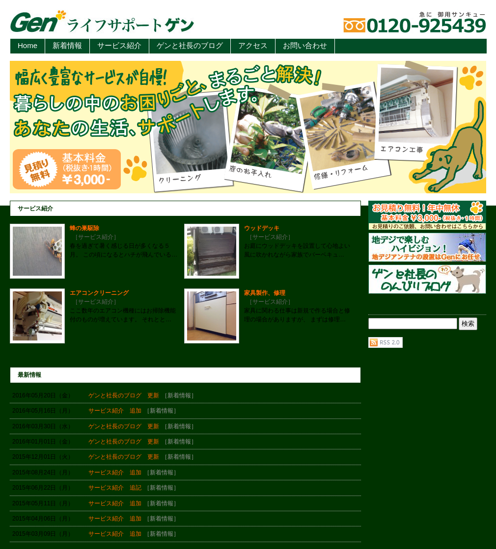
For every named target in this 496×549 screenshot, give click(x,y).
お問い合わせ (305, 45)
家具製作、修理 (264, 292)
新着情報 (67, 45)
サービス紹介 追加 (114, 410)
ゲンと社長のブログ (190, 45)
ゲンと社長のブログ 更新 (123, 395)
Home (27, 45)
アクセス (253, 45)
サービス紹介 (119, 45)
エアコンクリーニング (99, 292)
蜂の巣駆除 (84, 228)
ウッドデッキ (261, 228)
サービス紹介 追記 (114, 487)
